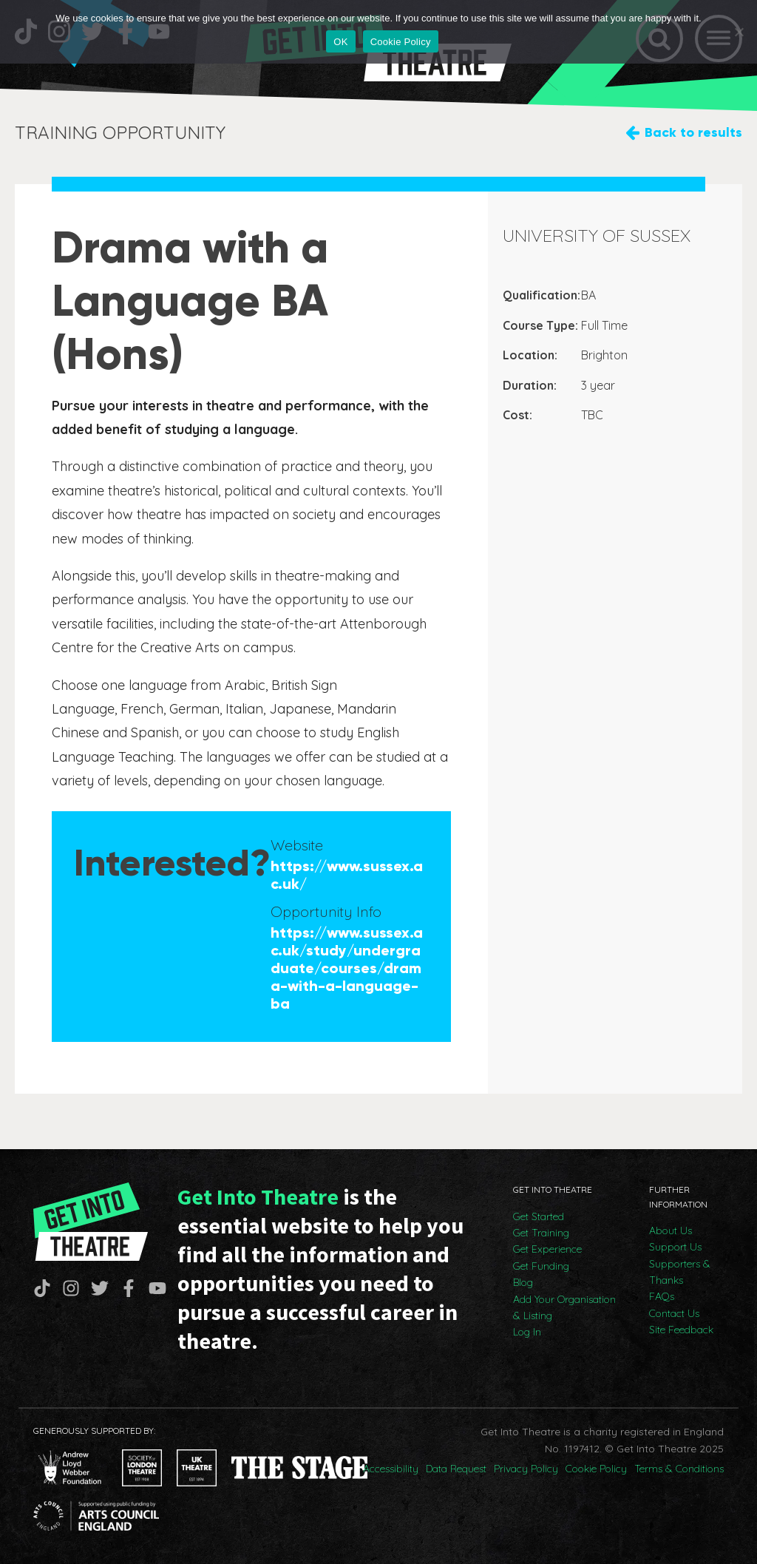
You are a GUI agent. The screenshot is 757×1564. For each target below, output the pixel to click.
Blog (523, 1282)
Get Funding (541, 1266)
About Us (670, 1230)
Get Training (541, 1232)
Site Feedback (681, 1329)
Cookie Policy (596, 1468)
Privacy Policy (526, 1468)
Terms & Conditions (679, 1468)
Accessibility (390, 1468)
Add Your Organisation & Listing (564, 1307)
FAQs (661, 1296)
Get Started (538, 1216)
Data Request (456, 1468)
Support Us (675, 1246)
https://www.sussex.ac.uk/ (347, 875)
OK (340, 41)
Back (693, 132)
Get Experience (547, 1249)
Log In (527, 1331)
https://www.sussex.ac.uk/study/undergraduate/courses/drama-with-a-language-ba (347, 968)
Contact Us (674, 1313)
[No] (738, 31)
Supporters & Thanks (679, 1272)
